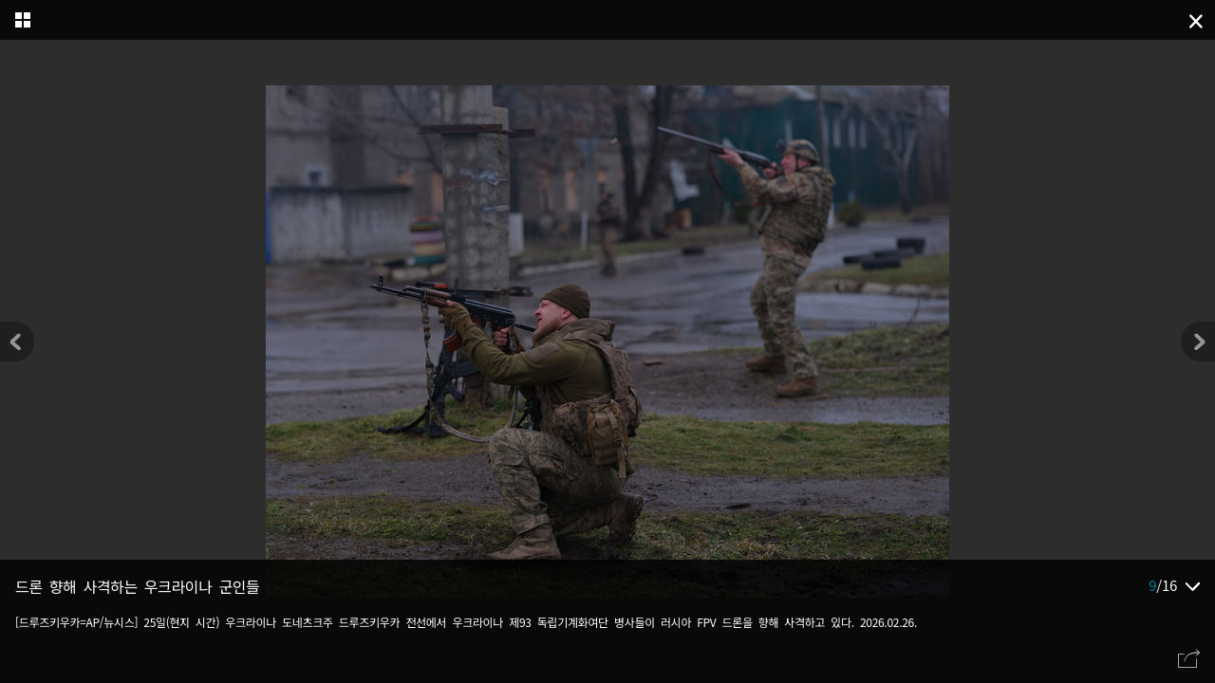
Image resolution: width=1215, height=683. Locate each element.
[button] (1198, 341)
